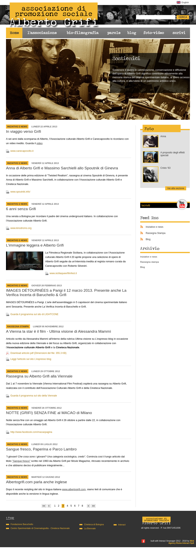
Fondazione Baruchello (22, 524)
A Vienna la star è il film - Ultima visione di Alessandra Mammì (58, 331)
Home (14, 32)
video (39, 143)
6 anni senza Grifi (21, 209)
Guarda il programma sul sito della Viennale (33, 395)
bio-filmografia (83, 32)
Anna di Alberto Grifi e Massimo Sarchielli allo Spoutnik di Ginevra (62, 168)
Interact (122, 524)
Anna (163, 136)
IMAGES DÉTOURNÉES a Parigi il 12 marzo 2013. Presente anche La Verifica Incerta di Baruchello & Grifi (66, 292)
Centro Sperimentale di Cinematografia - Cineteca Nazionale (40, 528)
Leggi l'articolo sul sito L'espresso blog (30, 359)
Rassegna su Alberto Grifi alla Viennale (39, 376)
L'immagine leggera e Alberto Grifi (35, 245)
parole (113, 32)
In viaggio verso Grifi (23, 131)
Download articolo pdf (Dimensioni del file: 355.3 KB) (38, 353)
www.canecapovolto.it (21, 151)
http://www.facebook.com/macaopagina (31, 432)
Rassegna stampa (149, 262)
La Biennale (90, 528)
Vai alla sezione (175, 188)
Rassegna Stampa (18, 326)
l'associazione (42, 32)
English (185, 2)
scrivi (179, 32)
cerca (183, 17)
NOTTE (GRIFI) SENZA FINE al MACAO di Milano (49, 413)
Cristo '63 (165, 168)
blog (131, 32)
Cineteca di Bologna (94, 524)
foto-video (153, 32)
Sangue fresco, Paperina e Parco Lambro (41, 449)
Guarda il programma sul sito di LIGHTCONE (34, 314)
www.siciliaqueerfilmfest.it (63, 273)
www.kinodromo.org (20, 228)
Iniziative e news (17, 126)
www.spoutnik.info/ (20, 191)
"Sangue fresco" (21, 460)
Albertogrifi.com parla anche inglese (36, 482)
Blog (148, 239)
